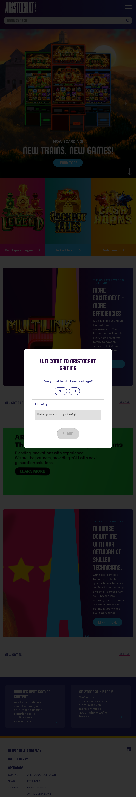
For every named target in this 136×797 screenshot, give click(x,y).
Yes (60, 391)
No (74, 391)
